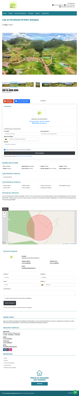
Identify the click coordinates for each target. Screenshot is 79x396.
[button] (75, 27)
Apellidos (43, 274)
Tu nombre (7, 131)
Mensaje (6, 141)
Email (5, 281)
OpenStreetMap (73, 243)
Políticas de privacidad (10, 367)
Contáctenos (45, 13)
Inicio (4, 13)
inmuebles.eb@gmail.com (40, 123)
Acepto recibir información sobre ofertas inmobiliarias (18, 298)
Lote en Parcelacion (20, 13)
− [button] (4, 215)
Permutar (30, 13)
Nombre (6, 274)
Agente (38, 13)
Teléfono (43, 281)
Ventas (10, 13)
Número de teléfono (9, 136)
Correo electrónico (44, 131)
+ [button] (4, 213)
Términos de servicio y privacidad (25, 156)
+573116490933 (58, 5)
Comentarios (7, 288)
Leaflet (63, 243)
